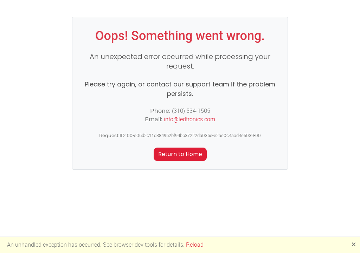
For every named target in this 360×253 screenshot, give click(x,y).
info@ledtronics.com (189, 119)
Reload (195, 244)
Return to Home (180, 154)
